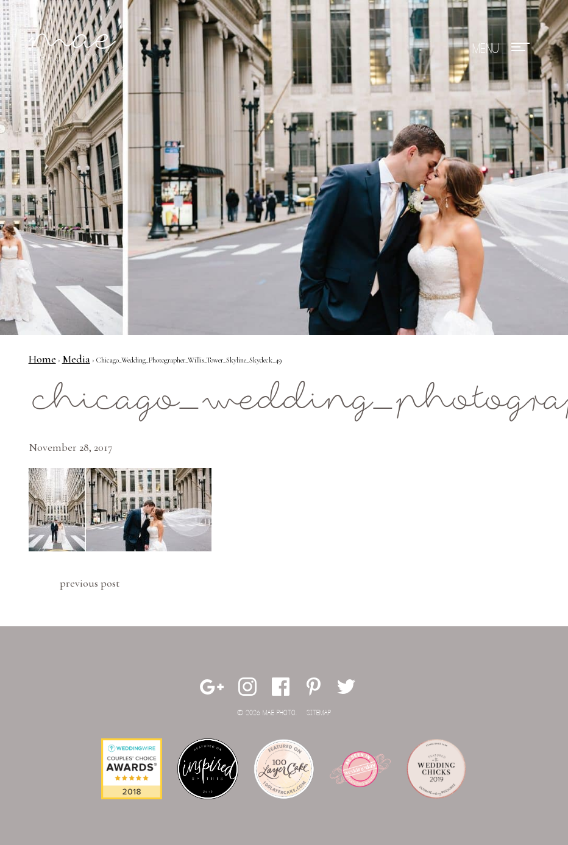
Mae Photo (74, 49)
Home (42, 359)
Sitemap (319, 713)
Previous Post (89, 583)
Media (76, 359)
